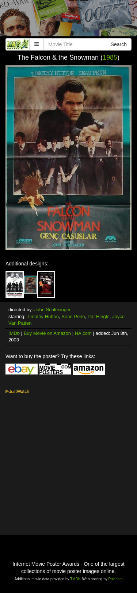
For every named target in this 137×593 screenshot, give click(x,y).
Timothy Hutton (43, 316)
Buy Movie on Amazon (47, 333)
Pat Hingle (99, 316)
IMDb (14, 333)
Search (119, 44)
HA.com (83, 333)
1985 (110, 57)
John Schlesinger (52, 309)
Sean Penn (73, 316)
